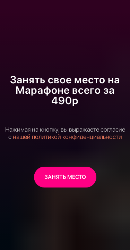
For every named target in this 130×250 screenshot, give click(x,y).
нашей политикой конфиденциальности (67, 136)
